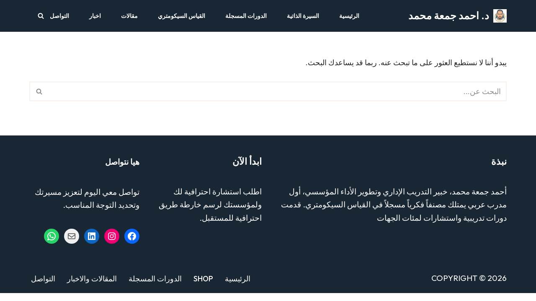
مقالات (129, 16)
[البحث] (41, 16)
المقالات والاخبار (92, 286)
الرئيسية (349, 16)
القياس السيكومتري (181, 16)
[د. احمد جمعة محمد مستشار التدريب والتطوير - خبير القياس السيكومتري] (457, 16)
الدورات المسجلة (246, 16)
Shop (203, 286)
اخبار (95, 16)
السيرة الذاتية (303, 16)
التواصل (59, 16)
